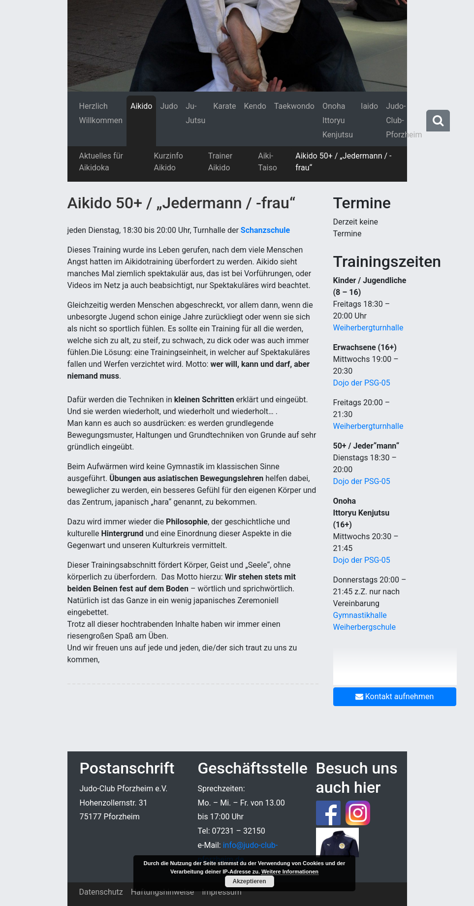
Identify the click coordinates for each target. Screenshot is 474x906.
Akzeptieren (249, 881)
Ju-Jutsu (195, 113)
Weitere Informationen (289, 871)
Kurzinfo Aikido (168, 161)
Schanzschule (265, 230)
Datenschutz (101, 892)
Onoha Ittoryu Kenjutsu (337, 120)
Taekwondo (294, 106)
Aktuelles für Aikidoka (101, 161)
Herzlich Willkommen (101, 113)
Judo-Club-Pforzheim (404, 120)
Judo (169, 106)
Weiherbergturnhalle (368, 327)
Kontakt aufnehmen (394, 696)
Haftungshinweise (162, 892)
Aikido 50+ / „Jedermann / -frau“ (343, 161)
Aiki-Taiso (267, 161)
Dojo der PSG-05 (361, 383)
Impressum (222, 892)
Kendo (255, 106)
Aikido (141, 106)
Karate (224, 106)
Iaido (369, 106)
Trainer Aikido (220, 161)
